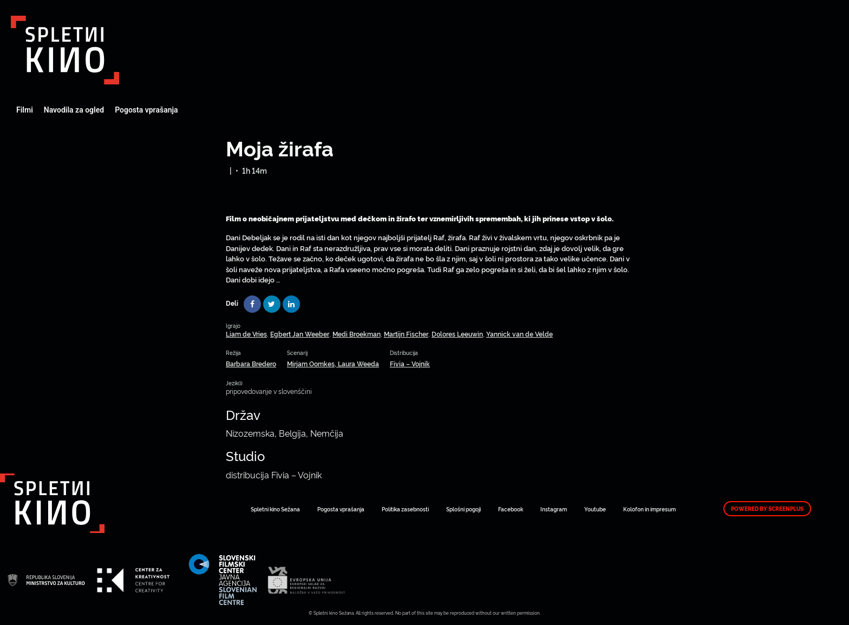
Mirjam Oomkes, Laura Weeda (333, 363)
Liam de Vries (246, 333)
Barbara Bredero (251, 363)
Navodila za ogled (74, 110)
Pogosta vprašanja (146, 110)
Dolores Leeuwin (457, 333)
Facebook (510, 508)
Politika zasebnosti (405, 508)
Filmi (24, 110)
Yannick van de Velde (519, 333)
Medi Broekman (356, 333)
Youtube (595, 508)
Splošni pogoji (463, 508)
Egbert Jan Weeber (299, 333)
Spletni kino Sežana (275, 508)
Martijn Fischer (406, 333)
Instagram (553, 508)
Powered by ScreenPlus (767, 508)
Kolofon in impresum (649, 508)
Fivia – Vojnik (410, 363)
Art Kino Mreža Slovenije (65, 50)
